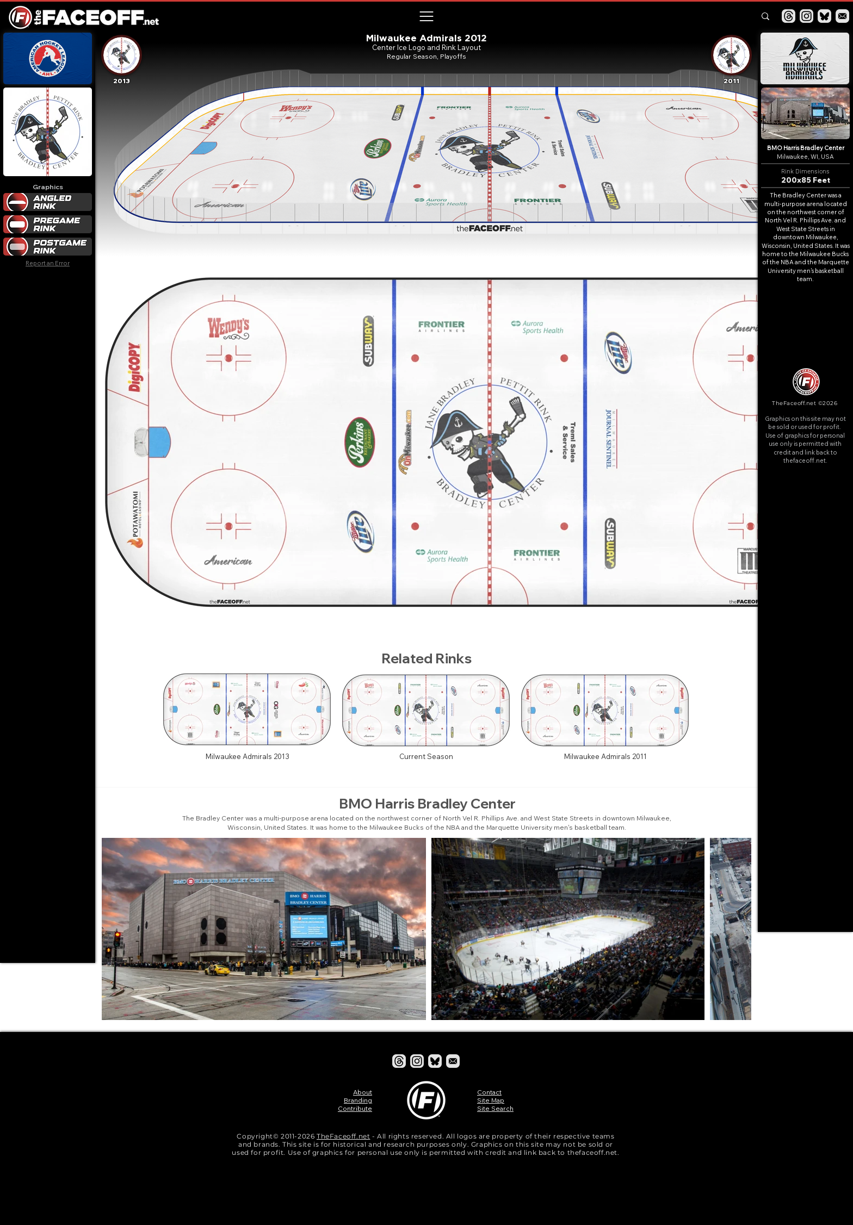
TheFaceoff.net (343, 1136)
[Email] (842, 16)
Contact (489, 1092)
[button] (426, 16)
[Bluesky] (824, 16)
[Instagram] (806, 16)
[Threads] (788, 16)
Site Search (495, 1108)
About (362, 1092)
